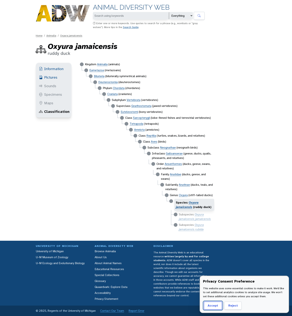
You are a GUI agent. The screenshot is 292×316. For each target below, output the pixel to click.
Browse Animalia (105, 251)
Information (51, 69)
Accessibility (103, 293)
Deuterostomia (108, 82)
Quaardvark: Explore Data (111, 287)
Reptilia (151, 136)
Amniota (139, 130)
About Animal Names (108, 263)
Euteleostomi (129, 112)
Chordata (119, 88)
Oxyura (183, 195)
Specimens (50, 94)
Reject (233, 305)
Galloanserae (174, 153)
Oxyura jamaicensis (71, 35)
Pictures (48, 77)
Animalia (51, 35)
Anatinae (184, 185)
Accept (213, 305)
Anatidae (175, 174)
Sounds (47, 86)
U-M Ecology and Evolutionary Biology (60, 263)
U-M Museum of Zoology (52, 257)
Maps (46, 103)
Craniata (112, 94)
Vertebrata (133, 100)
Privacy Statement (106, 299)
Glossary (100, 281)
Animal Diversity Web (131, 7)
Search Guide (131, 27)
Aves (154, 142)
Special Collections (107, 275)
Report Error (136, 311)
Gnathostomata (141, 106)
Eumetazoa (96, 70)
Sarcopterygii (141, 118)
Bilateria (99, 76)
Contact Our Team (112, 311)
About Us (101, 257)
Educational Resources (109, 269)
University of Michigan (50, 251)
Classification (54, 111)
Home (39, 35)
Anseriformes (173, 164)
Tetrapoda (136, 124)
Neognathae (168, 147)
